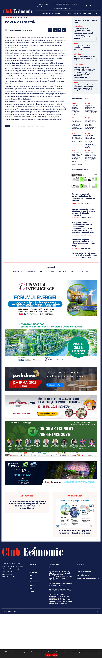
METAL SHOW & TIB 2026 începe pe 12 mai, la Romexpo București (84, 254)
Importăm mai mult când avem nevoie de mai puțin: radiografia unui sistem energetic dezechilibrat (84, 87)
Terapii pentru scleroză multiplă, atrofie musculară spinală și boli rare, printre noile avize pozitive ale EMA (90, 156)
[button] (90, 6)
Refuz (55, 655)
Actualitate (78, 65)
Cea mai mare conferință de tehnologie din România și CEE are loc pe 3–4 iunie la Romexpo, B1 (83, 212)
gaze (37, 126)
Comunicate (10, 17)
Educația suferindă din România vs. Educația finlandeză (82, 47)
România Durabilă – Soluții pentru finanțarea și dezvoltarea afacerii (75, 585)
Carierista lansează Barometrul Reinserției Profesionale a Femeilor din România (76, 110)
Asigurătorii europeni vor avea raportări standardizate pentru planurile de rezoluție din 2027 (91, 109)
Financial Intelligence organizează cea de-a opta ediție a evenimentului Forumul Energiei (84, 243)
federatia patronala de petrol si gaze (22, 126)
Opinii (76, 43)
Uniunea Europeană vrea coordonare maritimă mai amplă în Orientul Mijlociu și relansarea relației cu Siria (77, 125)
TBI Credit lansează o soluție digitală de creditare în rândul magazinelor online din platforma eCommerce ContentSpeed (27, 557)
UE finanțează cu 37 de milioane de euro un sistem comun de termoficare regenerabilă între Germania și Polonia (90, 125)
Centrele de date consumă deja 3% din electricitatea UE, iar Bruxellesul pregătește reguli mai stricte (77, 139)
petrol (43, 126)
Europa (87, 103)
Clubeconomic (15, 30)
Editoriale (77, 54)
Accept (48, 655)
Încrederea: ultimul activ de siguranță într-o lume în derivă (84, 58)
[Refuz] (100, 654)
